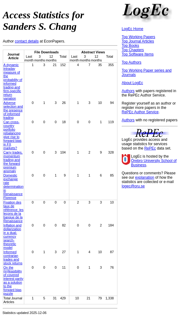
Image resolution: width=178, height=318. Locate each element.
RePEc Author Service (140, 112)
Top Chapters (133, 50)
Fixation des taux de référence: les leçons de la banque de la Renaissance (13, 211)
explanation (144, 177)
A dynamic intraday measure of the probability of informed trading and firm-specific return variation (12, 81)
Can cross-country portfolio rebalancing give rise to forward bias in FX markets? (12, 135)
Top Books (130, 45)
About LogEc (132, 83)
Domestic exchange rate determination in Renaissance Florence (13, 186)
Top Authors (131, 62)
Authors (128, 91)
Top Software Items (138, 54)
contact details (27, 41)
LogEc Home (132, 29)
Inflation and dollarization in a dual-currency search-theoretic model (12, 236)
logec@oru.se (133, 186)
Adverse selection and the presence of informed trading (13, 110)
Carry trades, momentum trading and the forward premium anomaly (13, 161)
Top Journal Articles (138, 41)
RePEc (150, 148)
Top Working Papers (138, 37)
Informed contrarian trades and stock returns (12, 257)
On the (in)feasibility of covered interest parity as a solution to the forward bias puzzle (13, 280)
